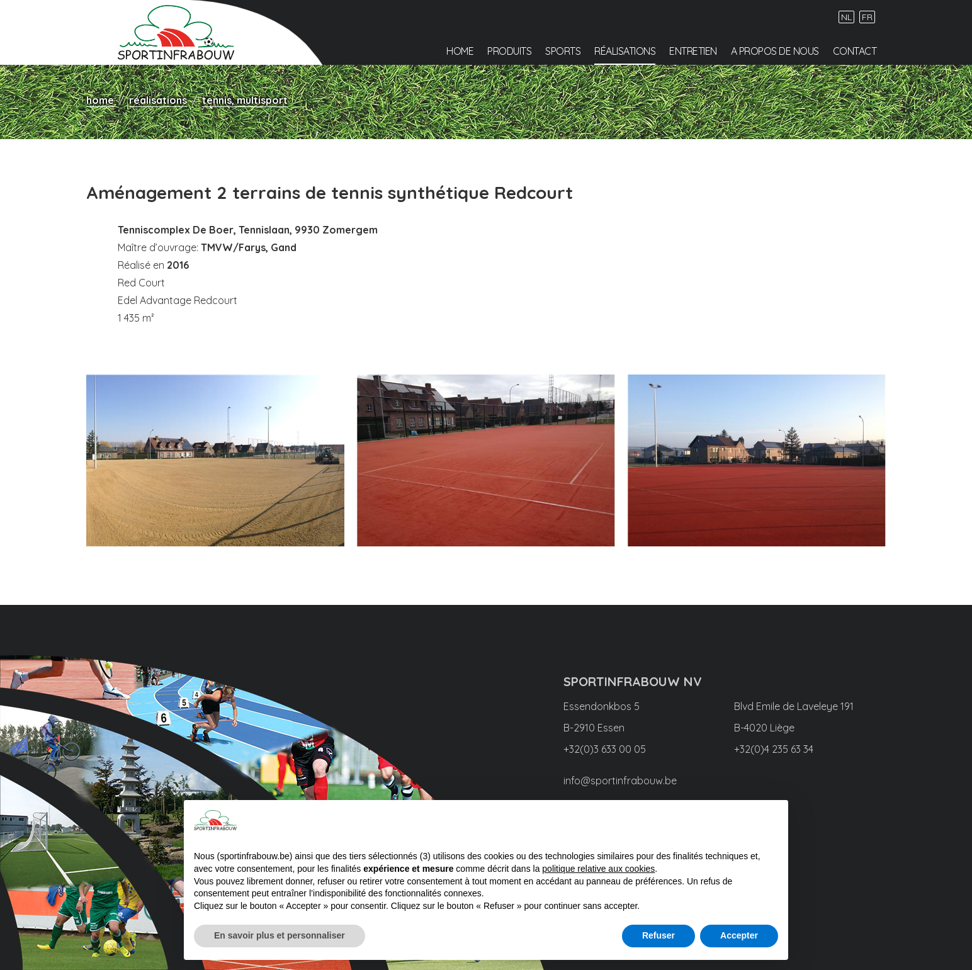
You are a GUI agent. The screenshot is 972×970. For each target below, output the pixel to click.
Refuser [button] (658, 935)
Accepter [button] (739, 935)
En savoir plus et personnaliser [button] (279, 935)
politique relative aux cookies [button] (598, 869)
